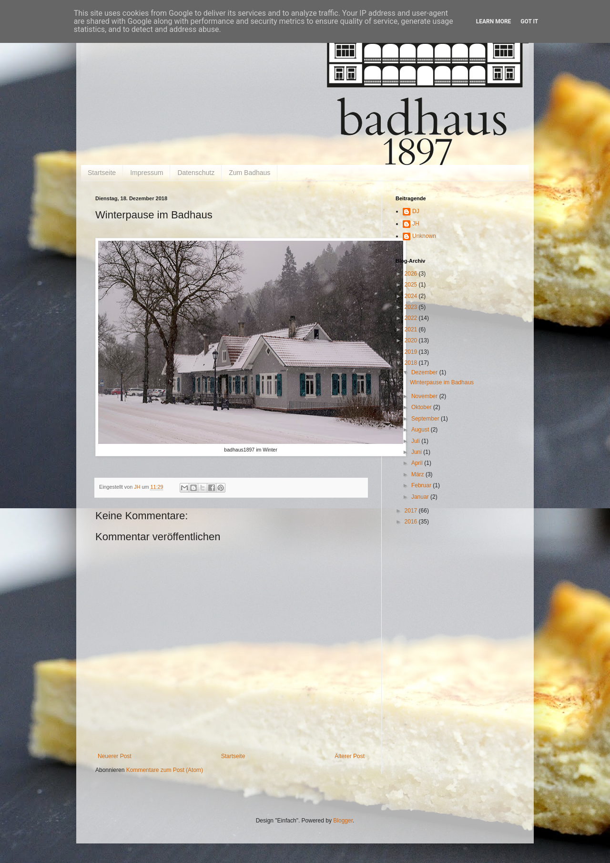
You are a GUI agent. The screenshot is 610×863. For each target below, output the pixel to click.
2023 (412, 307)
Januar (420, 496)
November (425, 396)
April (417, 463)
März (418, 474)
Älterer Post (350, 756)
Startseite (102, 172)
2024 (412, 296)
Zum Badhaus (249, 172)
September (426, 418)
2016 (412, 521)
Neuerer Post (115, 756)
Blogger (343, 820)
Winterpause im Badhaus (442, 382)
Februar (422, 485)
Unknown (424, 236)
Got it (529, 21)
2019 (412, 352)
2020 (412, 340)
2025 (412, 284)
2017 (412, 510)
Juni (417, 452)
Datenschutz (195, 172)
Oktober (422, 407)
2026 (412, 273)
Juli (416, 441)
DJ (415, 211)
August (421, 429)
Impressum (146, 172)
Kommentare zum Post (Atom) (164, 770)
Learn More (493, 21)
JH (415, 223)
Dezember (425, 372)
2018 (412, 363)
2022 (412, 318)
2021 (412, 329)
